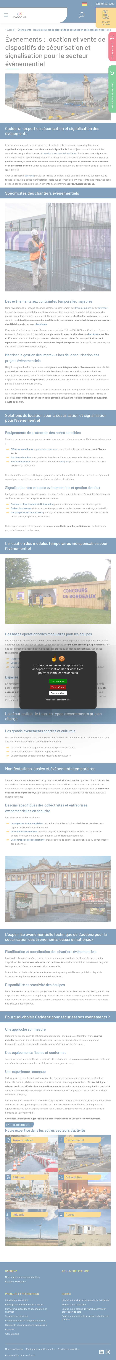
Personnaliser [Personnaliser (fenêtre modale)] (58, 693)
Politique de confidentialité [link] (58, 699)
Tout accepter (58, 681)
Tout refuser (58, 687)
